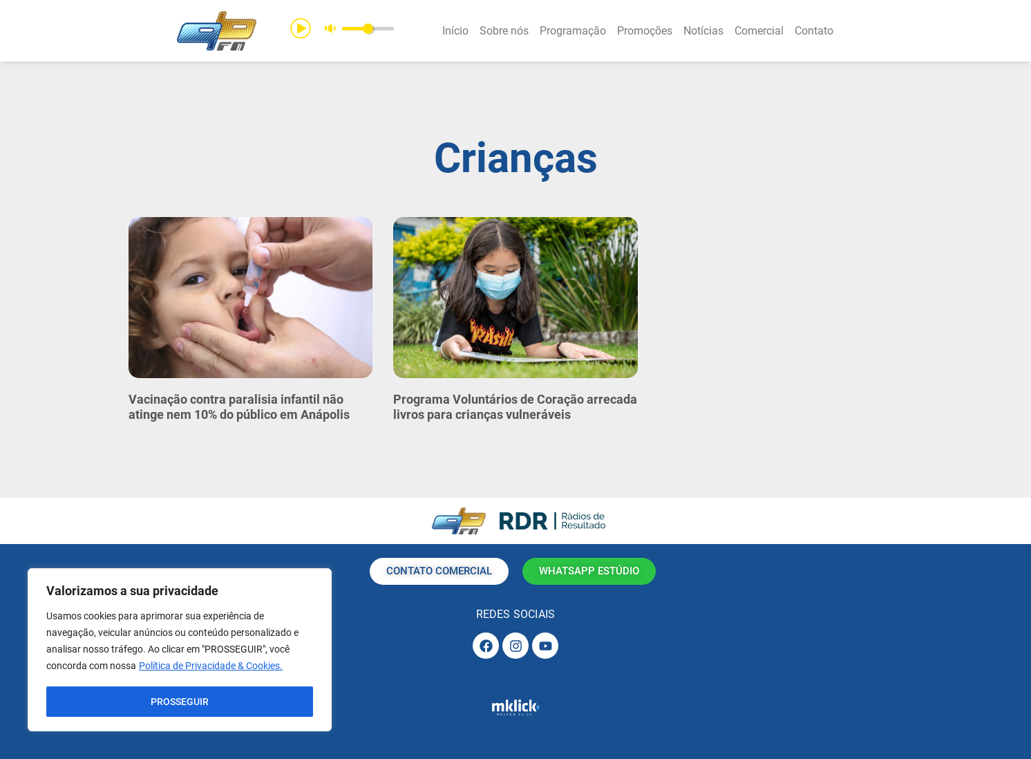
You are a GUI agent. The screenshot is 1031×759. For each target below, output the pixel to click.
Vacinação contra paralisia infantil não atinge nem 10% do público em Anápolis (239, 407)
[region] (180, 650)
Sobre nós (504, 30)
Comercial (759, 30)
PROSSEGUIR (180, 701)
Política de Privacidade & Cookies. (211, 667)
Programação (573, 30)
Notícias (703, 30)
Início (455, 30)
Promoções (644, 30)
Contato (814, 30)
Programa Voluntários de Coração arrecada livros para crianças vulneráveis (515, 407)
